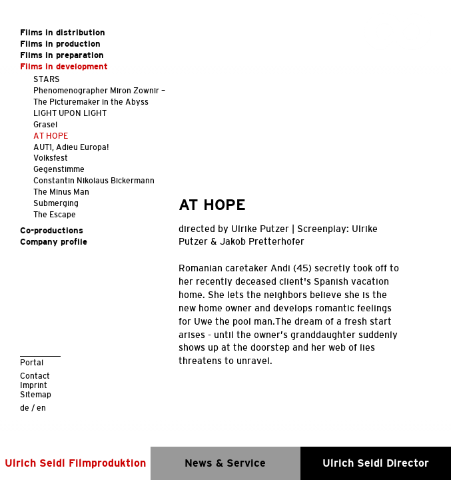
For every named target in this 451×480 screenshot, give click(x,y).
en (41, 407)
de (24, 407)
